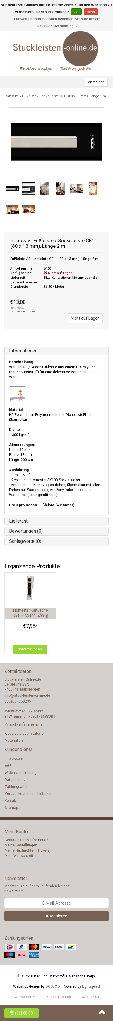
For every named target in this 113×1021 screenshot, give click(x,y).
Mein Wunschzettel (20, 856)
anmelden (96, 82)
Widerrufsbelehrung (21, 773)
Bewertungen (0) (26, 531)
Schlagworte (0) (25, 541)
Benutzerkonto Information (26, 840)
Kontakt (11, 801)
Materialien (14, 740)
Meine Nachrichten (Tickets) (28, 850)
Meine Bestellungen (21, 845)
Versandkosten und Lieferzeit (29, 794)
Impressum (14, 759)
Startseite (11, 96)
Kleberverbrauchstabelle (24, 733)
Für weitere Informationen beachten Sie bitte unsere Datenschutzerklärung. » (57, 22)
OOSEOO (52, 986)
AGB (8, 766)
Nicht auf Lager (85, 318)
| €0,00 (21, 1013)
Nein (91, 12)
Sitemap (11, 808)
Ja (76, 12)
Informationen (23, 351)
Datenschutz (15, 780)
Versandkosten (26, 311)
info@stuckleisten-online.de (27, 695)
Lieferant (18, 521)
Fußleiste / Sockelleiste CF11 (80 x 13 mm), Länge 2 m (64, 96)
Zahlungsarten (17, 787)
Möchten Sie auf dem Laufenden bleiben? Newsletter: (37, 888)
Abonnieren (56, 916)
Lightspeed (91, 986)
